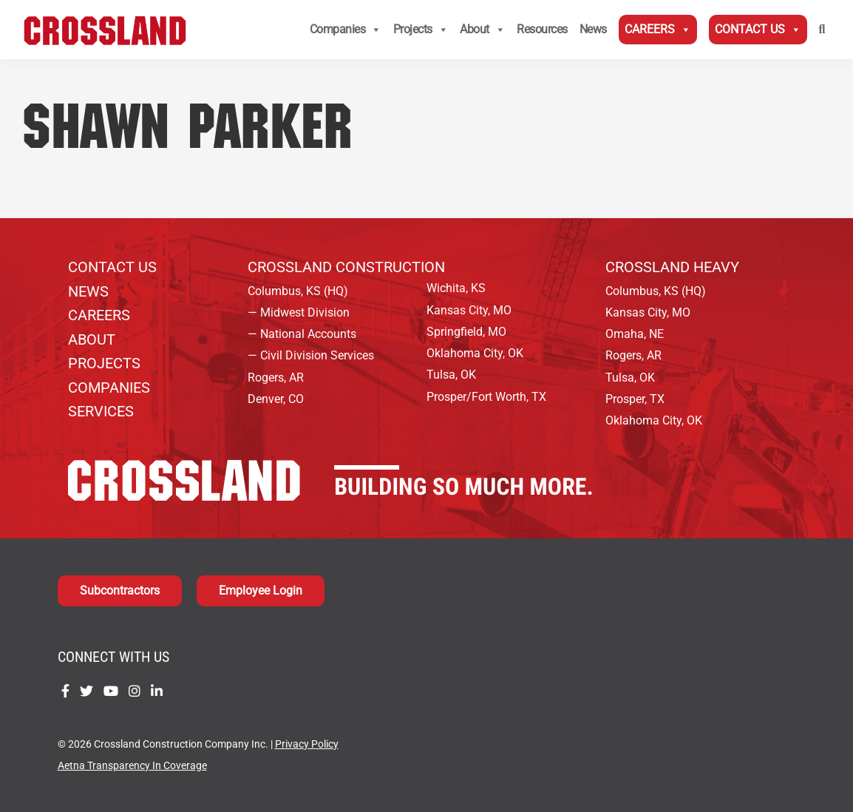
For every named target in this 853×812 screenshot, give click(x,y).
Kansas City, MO (469, 310)
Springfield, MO (466, 332)
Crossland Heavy (672, 267)
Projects (421, 29)
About (482, 29)
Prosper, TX (635, 399)
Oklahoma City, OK (474, 353)
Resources (542, 29)
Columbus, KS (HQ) (298, 291)
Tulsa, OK (451, 375)
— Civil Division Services (311, 355)
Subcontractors (120, 590)
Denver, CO (276, 399)
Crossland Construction (346, 267)
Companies (345, 29)
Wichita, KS (456, 288)
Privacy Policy (307, 744)
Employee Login (260, 590)
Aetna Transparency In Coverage (132, 765)
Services (101, 411)
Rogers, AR (276, 378)
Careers (658, 29)
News (593, 29)
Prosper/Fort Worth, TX (486, 397)
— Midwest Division (299, 312)
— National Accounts (302, 334)
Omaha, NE (634, 334)
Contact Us (758, 29)
